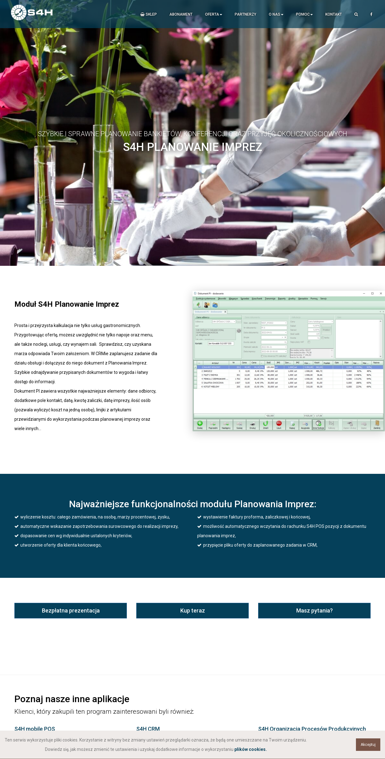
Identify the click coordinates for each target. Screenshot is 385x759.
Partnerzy (245, 14)
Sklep (148, 14)
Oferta (213, 14)
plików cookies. (250, 749)
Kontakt (333, 14)
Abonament (180, 14)
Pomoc (304, 14)
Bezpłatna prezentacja (71, 610)
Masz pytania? (314, 610)
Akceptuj (368, 744)
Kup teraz (192, 610)
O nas (276, 14)
